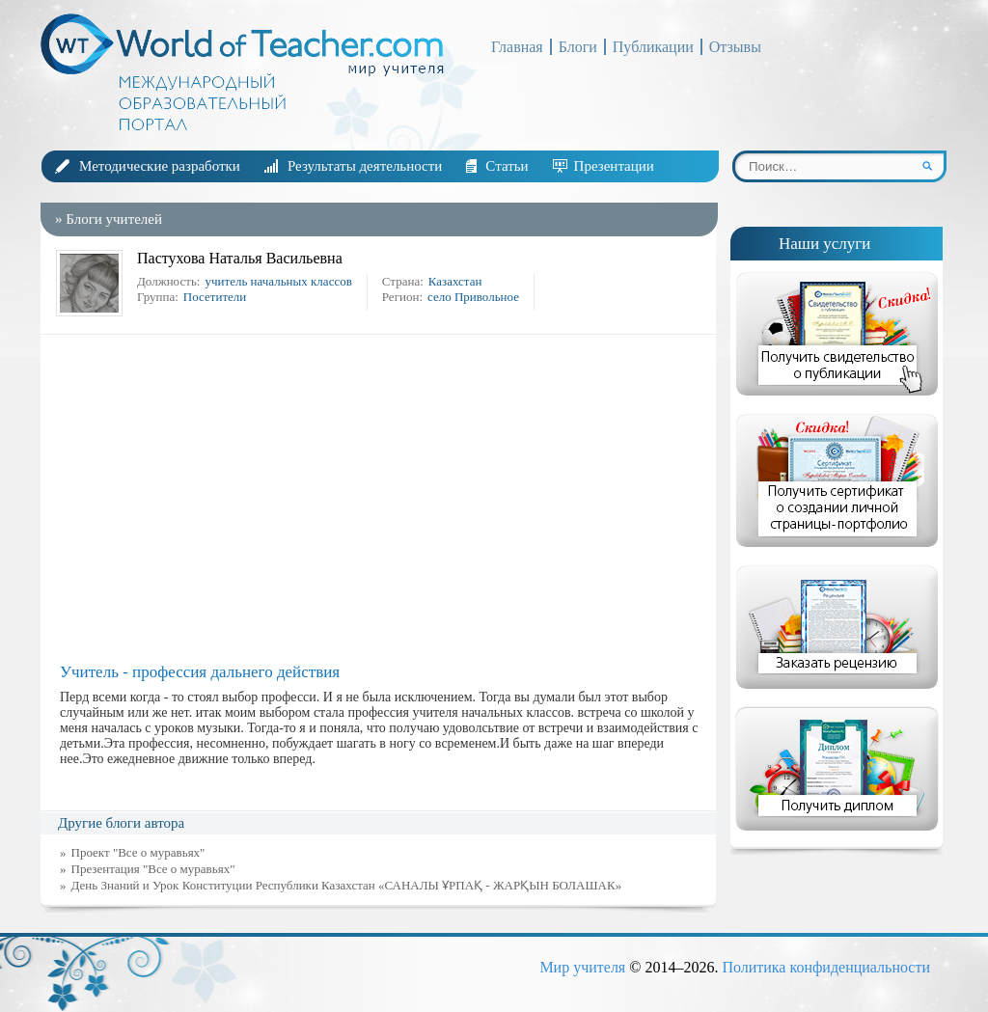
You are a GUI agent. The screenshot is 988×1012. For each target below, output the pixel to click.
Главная (517, 47)
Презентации (614, 166)
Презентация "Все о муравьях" (153, 869)
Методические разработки (159, 166)
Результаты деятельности (365, 166)
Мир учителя (582, 967)
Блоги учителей (114, 219)
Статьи (506, 166)
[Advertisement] (383, 499)
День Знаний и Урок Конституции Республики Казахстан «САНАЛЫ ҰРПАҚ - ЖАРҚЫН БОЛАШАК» (346, 885)
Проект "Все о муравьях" (138, 852)
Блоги (578, 47)
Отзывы (735, 47)
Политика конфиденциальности (826, 967)
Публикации (653, 47)
